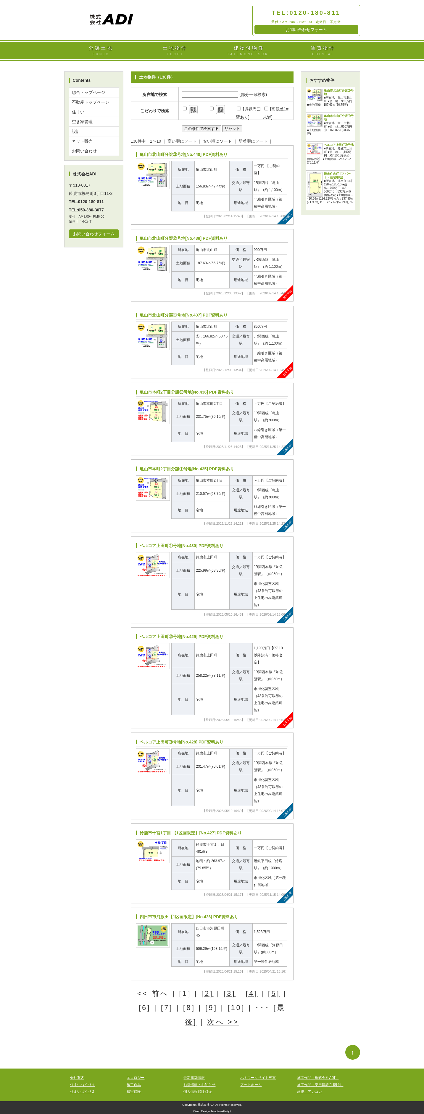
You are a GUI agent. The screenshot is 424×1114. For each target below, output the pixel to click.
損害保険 (134, 1091)
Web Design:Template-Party (211, 1111)
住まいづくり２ (82, 1091)
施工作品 (134, 1085)
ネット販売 (82, 141)
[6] (145, 1008)
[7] (167, 1008)
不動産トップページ (90, 102)
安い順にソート (217, 141)
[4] (252, 993)
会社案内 (77, 1078)
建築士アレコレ (309, 1091)
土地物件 (175, 51)
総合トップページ (88, 92)
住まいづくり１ (82, 1085)
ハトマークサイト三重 (258, 1078)
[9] (211, 1008)
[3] (230, 993)
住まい (78, 112)
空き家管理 (82, 121)
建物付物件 (249, 51)
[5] (274, 993)
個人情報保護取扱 (197, 1091)
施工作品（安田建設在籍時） (320, 1085)
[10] (236, 1008)
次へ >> (223, 1022)
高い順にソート (181, 141)
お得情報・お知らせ (199, 1085)
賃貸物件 (323, 51)
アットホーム (251, 1085)
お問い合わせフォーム (306, 29)
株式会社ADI (206, 1104)
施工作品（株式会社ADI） (317, 1078)
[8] (189, 1008)
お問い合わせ (84, 151)
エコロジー (135, 1078)
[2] (207, 993)
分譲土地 (101, 51)
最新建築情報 (194, 1078)
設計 (76, 131)
